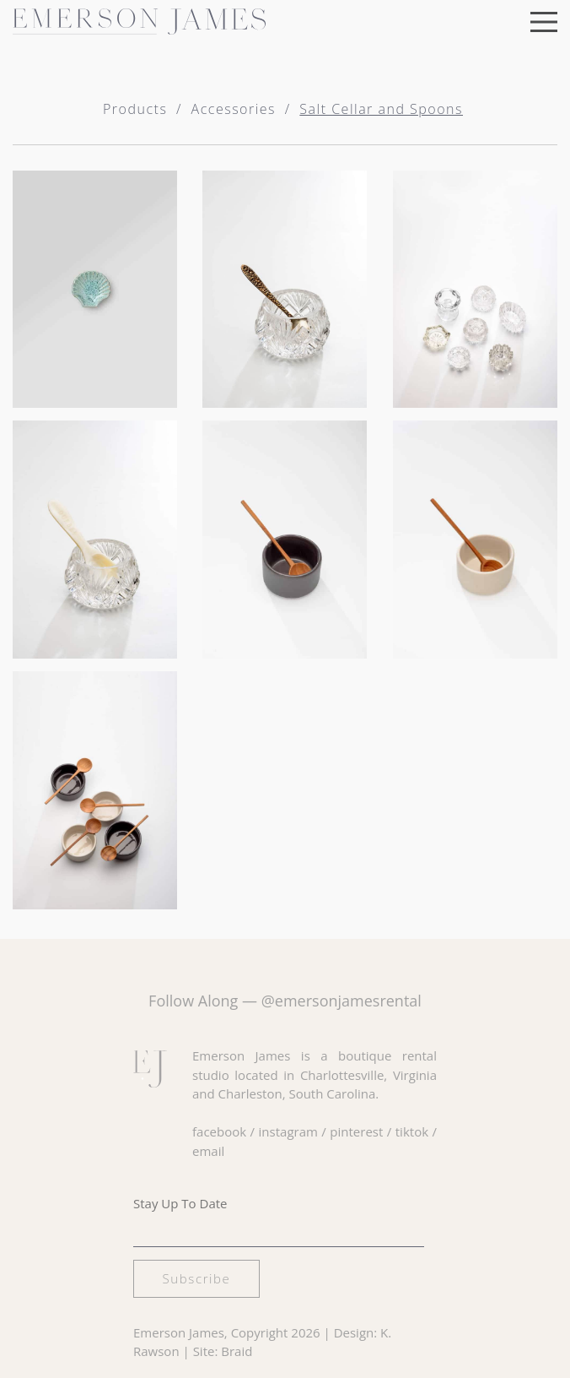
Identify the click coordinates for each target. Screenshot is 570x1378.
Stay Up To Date (180, 1203)
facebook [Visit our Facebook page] (219, 1131)
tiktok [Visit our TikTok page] (411, 1131)
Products (135, 109)
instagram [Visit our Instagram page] (288, 1131)
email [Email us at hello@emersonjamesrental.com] (208, 1150)
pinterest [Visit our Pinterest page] (356, 1131)
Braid (236, 1351)
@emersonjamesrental (341, 1000)
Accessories (233, 109)
